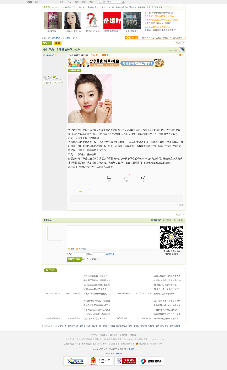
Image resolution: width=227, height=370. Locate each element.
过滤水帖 (94, 55)
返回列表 (180, 43)
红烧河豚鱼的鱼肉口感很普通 (167, 305)
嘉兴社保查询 (175, 326)
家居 (84, 2)
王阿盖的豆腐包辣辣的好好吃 (97, 285)
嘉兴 (36, 2)
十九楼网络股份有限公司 (88, 339)
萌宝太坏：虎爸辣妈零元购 (117, 7)
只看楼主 (104, 55)
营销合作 (113, 335)
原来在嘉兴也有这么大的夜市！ (159, 23)
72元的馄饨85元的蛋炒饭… (166, 310)
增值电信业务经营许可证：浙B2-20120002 (118, 339)
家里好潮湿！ (53, 30)
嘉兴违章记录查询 (147, 326)
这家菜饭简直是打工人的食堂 (167, 314)
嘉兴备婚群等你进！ (112, 30)
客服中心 (103, 335)
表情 (72, 249)
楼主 (181, 55)
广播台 (52, 270)
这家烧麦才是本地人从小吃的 (167, 280)
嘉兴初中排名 (85, 326)
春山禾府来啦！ (132, 30)
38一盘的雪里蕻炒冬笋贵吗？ (167, 301)
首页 (61, 2)
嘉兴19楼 (56, 38)
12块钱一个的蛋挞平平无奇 (166, 289)
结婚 (77, 2)
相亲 (69, 2)
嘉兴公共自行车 (108, 326)
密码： (89, 254)
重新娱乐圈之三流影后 (96, 7)
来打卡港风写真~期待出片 (95, 276)
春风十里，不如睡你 (154, 7)
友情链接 (132, 335)
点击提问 (130, 349)
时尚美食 (67, 38)
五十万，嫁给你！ (79, 7)
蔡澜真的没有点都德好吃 (165, 285)
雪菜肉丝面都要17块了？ (95, 289)
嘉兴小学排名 (73, 326)
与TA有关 (82, 249)
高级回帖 (157, 220)
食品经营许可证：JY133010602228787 (149, 339)
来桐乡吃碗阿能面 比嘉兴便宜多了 (160, 30)
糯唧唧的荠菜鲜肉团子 (164, 293)
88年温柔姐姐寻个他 (73, 30)
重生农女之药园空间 (137, 7)
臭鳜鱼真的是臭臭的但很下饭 (97, 305)
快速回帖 (180, 205)
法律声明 (123, 335)
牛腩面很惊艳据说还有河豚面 (97, 301)
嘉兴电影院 (96, 326)
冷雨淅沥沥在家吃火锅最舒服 (97, 314)
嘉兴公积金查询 (162, 326)
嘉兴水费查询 (133, 326)
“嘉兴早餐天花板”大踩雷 (95, 318)
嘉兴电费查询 (121, 326)
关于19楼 (94, 335)
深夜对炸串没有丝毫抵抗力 (96, 293)
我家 (91, 2)
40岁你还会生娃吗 (92, 30)
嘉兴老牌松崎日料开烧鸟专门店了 (160, 12)
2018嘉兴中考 (60, 326)
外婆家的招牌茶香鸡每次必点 (97, 310)
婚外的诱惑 (66, 7)
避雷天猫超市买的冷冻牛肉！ (167, 276)
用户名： (70, 254)
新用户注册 (110, 254)
